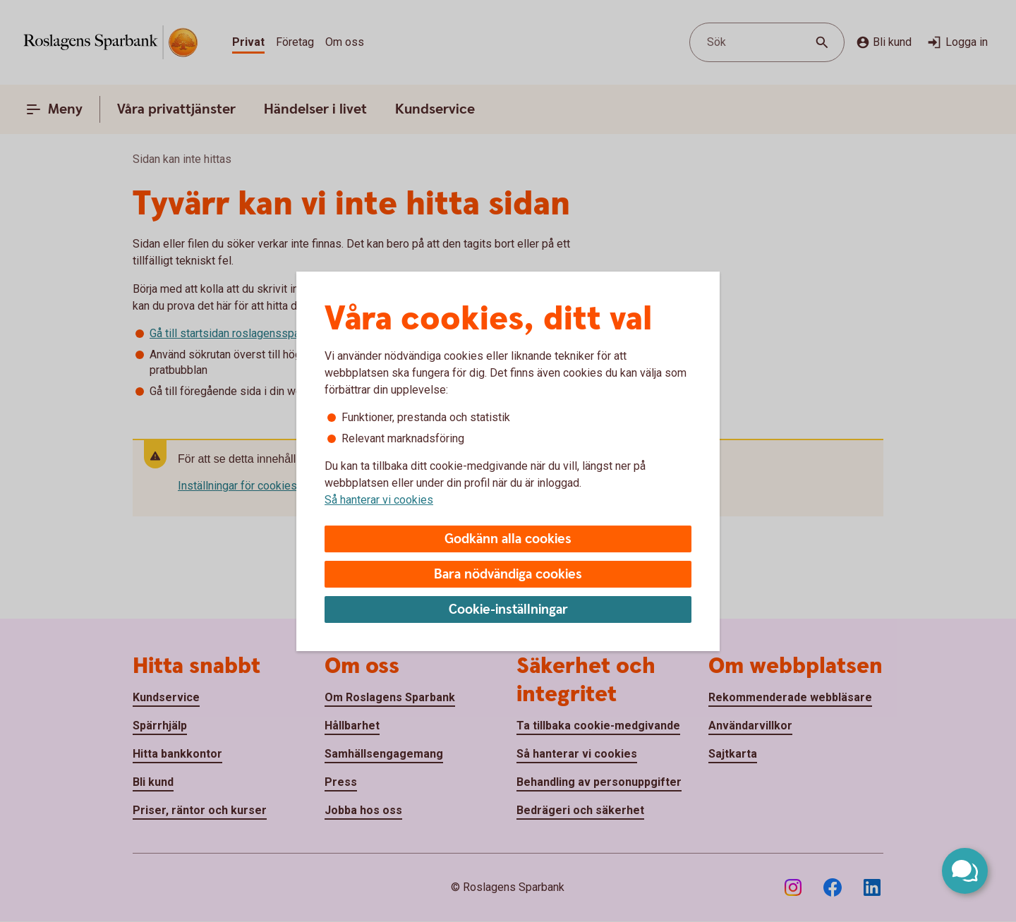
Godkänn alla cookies (508, 539)
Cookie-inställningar (508, 610)
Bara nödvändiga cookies (508, 574)
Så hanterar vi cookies (379, 500)
